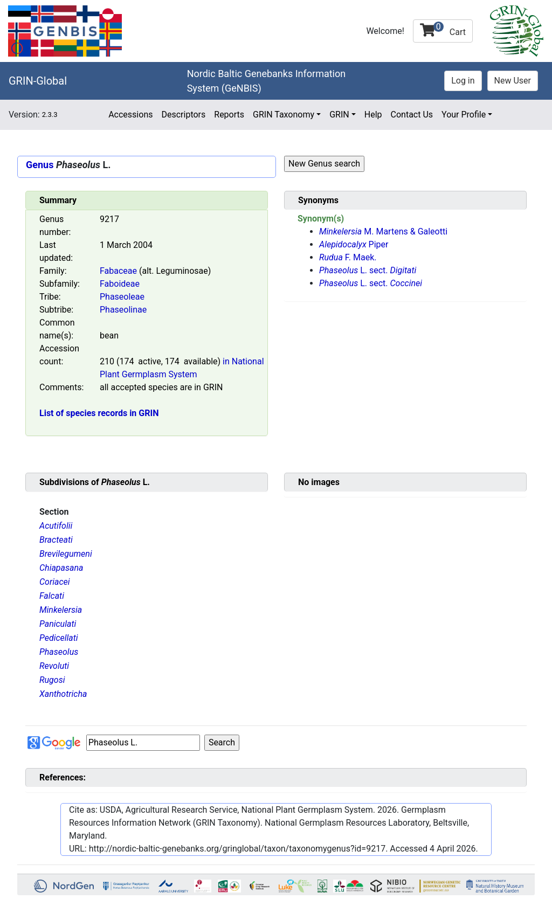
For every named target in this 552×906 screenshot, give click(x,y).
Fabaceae (118, 271)
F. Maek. (348, 257)
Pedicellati (58, 638)
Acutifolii (55, 526)
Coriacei (54, 582)
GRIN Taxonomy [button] (283, 114)
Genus (39, 164)
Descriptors (183, 114)
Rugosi (52, 680)
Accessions (130, 114)
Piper (353, 244)
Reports (229, 114)
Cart (443, 29)
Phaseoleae (122, 297)
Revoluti (54, 666)
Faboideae (120, 284)
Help (373, 114)
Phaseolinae (123, 310)
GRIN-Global (38, 80)
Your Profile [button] (463, 114)
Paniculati (57, 624)
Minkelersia (60, 610)
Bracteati (56, 540)
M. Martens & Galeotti (383, 231)
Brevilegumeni (65, 554)
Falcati (51, 596)
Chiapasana (61, 568)
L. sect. (367, 270)
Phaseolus (58, 652)
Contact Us (412, 114)
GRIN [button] (339, 114)
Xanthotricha (63, 694)
